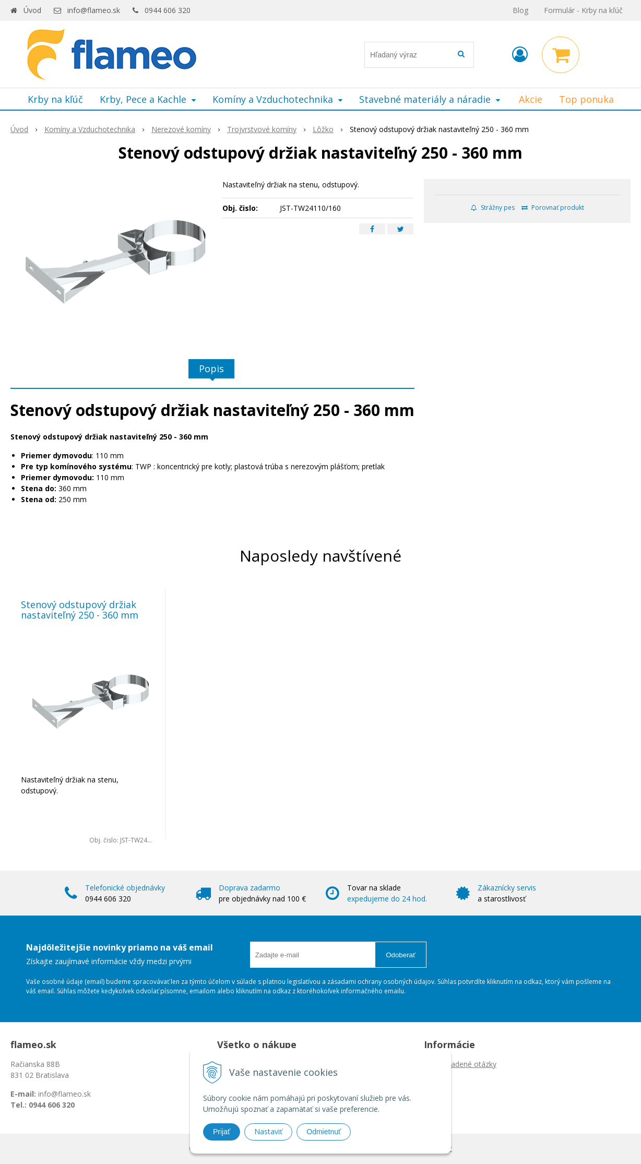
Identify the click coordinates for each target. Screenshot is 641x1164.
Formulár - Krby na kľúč (583, 10)
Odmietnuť (323, 1131)
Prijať (221, 1131)
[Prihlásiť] (520, 54)
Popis (211, 368)
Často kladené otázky (460, 1064)
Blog (520, 10)
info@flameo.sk (93, 10)
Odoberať (401, 955)
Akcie (530, 99)
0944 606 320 (168, 10)
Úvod (32, 10)
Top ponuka (586, 99)
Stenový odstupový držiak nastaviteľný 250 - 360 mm (79, 609)
